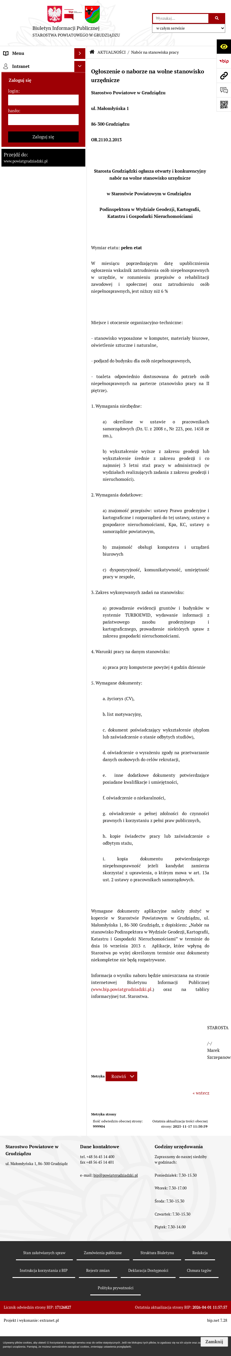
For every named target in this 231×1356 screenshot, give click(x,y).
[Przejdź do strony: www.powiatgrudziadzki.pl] (223, 75)
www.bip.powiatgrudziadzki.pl (122, 989)
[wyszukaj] (180, 18)
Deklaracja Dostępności (148, 1270)
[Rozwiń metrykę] (121, 1076)
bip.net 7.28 (217, 1320)
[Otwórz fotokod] (223, 104)
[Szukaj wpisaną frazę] (217, 18)
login (13, 91)
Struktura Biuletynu (157, 1252)
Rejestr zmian (98, 1270)
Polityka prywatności (115, 1287)
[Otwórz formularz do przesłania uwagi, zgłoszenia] (223, 90)
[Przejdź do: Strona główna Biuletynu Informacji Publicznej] (92, 52)
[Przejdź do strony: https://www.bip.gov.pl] (223, 61)
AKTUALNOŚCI (112, 52)
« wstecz (201, 1093)
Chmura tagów (199, 1270)
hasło (13, 110)
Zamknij (214, 1342)
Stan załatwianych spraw (44, 1252)
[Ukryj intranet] (79, 66)
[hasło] (43, 119)
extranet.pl (49, 1320)
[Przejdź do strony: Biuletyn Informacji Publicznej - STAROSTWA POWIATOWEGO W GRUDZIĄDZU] (76, 23)
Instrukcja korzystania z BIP (44, 1270)
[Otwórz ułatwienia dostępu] (223, 46)
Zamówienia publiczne (103, 1252)
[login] (43, 100)
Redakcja (200, 1252)
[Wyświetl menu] (79, 53)
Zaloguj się (43, 137)
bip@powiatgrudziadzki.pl (115, 1175)
